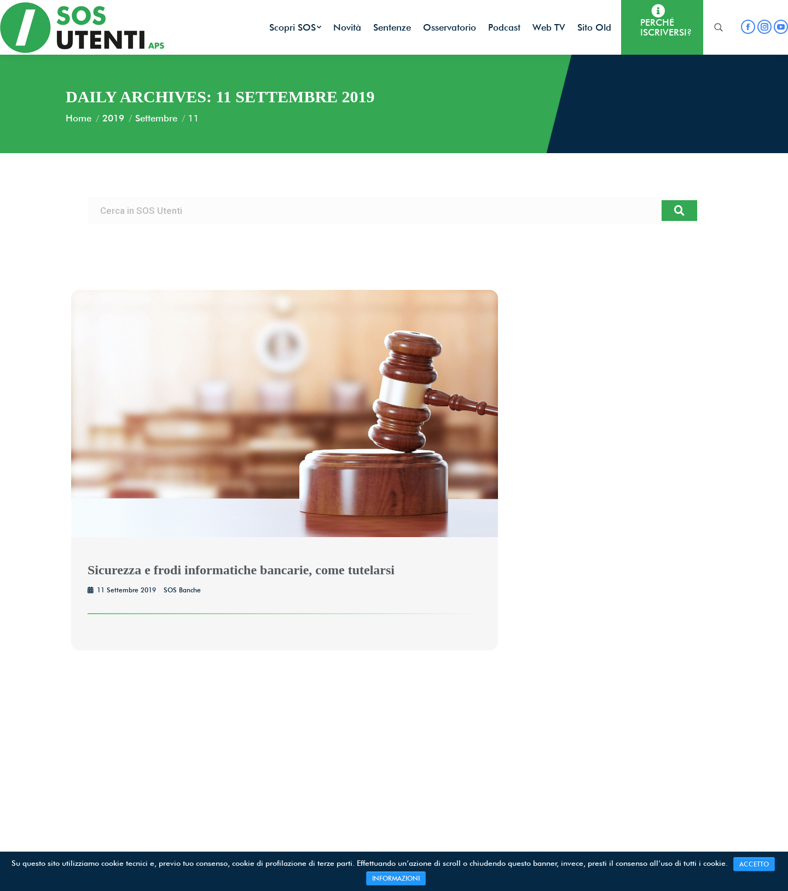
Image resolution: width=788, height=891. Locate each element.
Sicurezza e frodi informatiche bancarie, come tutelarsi (241, 570)
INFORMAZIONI (396, 878)
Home (78, 118)
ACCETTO (754, 864)
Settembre (156, 118)
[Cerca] (679, 210)
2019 (113, 118)
